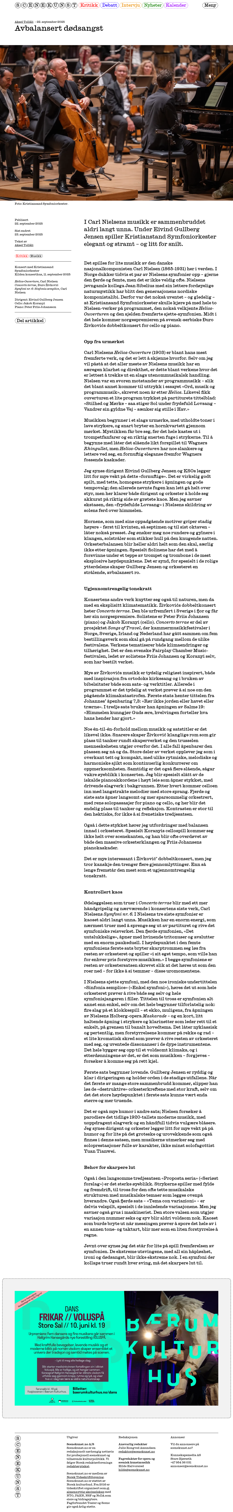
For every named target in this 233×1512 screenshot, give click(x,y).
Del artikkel (30, 320)
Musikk (36, 256)
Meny (210, 4)
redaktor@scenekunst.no (137, 1451)
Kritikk (89, 4)
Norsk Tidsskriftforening (85, 1477)
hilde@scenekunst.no (134, 1469)
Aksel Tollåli (24, 21)
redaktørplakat (78, 1466)
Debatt (109, 4)
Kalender (176, 4)
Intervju (130, 4)
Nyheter (153, 4)
